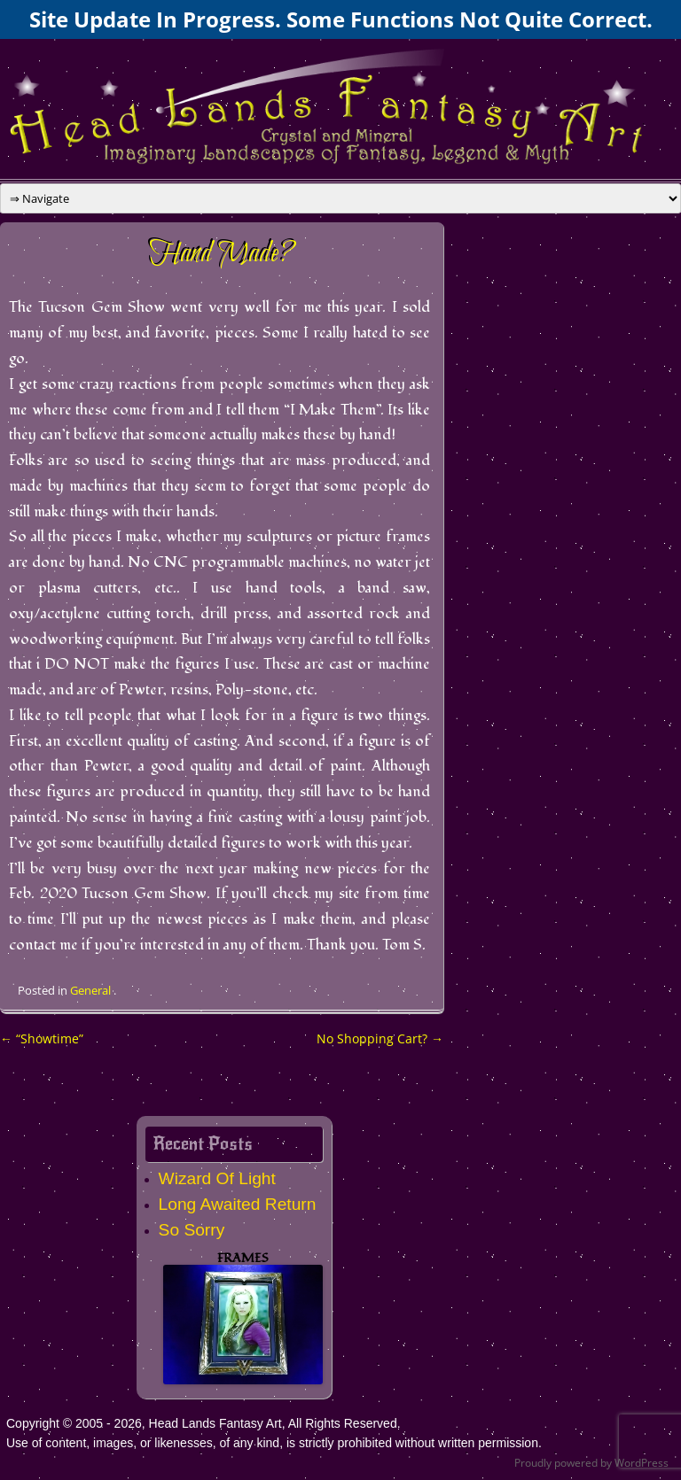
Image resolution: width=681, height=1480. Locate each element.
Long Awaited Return (238, 1204)
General (90, 990)
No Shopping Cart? (380, 1038)
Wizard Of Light (217, 1178)
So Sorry (192, 1229)
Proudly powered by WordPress (591, 1462)
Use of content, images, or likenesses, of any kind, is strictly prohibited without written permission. (274, 1443)
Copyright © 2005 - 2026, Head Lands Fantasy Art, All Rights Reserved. (203, 1423)
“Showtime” (41, 1038)
